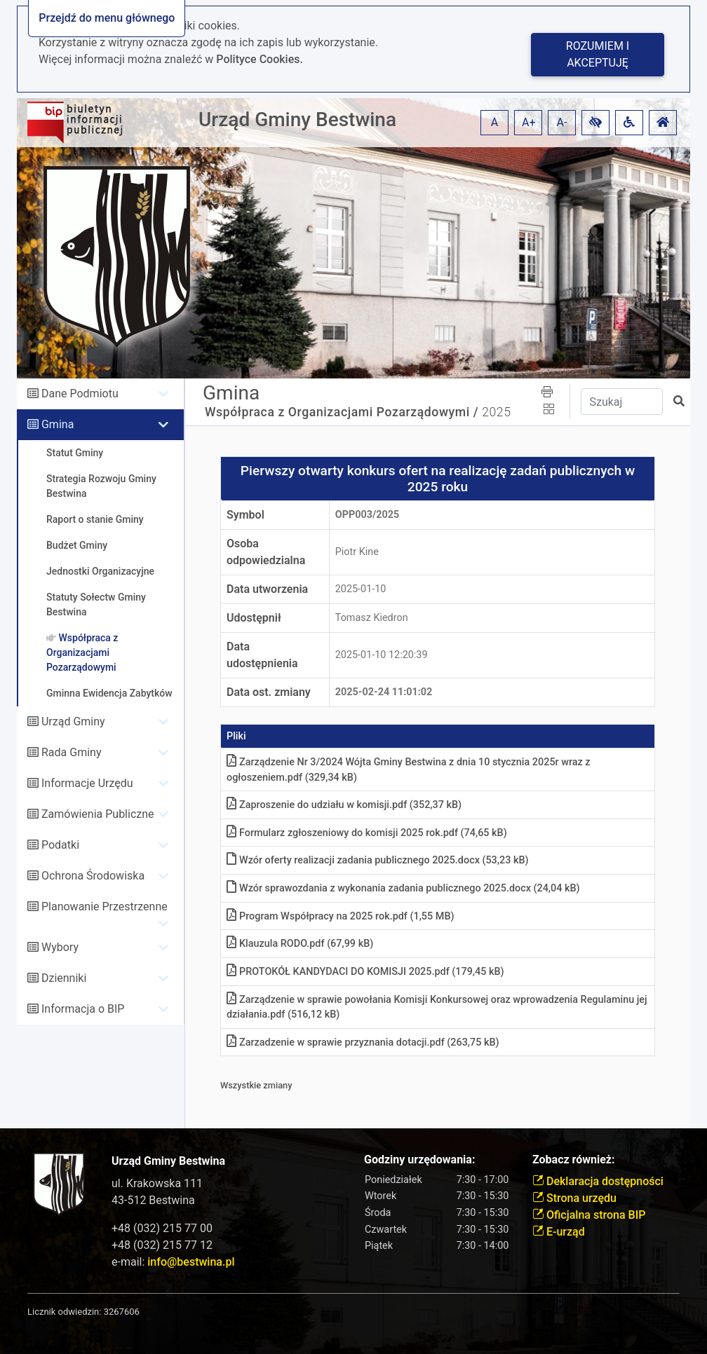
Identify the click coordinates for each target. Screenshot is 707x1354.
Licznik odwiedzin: (64, 1311)
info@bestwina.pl (190, 1261)
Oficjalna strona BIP (588, 1215)
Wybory (60, 947)
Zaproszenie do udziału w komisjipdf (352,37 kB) (344, 805)
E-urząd (558, 1231)
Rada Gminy (71, 752)
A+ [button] (529, 122)
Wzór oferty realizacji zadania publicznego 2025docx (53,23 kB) (378, 860)
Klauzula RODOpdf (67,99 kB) (300, 944)
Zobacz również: (573, 1159)
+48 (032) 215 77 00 (162, 1228)
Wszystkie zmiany (256, 1085)
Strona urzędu (574, 1198)
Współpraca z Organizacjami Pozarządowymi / (341, 412)
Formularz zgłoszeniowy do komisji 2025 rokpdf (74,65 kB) (367, 833)
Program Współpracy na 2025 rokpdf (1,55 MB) (340, 916)
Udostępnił (254, 617)
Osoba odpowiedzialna (266, 552)
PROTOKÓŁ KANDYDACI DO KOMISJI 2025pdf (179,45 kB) (365, 972)
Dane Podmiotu (80, 393)
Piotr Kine (357, 552)
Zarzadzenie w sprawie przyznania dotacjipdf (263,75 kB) (363, 1042)
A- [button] (562, 122)
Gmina (57, 424)
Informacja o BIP (82, 1009)
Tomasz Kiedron (371, 618)
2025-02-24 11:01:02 (384, 692)
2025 (496, 412)
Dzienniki (63, 978)
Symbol (245, 514)
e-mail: (173, 1261)
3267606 (122, 1311)
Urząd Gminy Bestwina (297, 119)
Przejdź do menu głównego (107, 18)
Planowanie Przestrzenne (104, 906)
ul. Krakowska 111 (157, 1183)
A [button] (494, 122)
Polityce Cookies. (259, 59)
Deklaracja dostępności (598, 1181)
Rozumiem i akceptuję (597, 54)
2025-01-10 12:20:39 (381, 655)
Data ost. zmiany (269, 692)
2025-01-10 (360, 589)
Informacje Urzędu (87, 783)
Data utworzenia (267, 589)
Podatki (60, 845)
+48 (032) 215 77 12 (162, 1245)
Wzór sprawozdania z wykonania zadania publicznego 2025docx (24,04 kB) (403, 888)
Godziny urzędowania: (419, 1159)
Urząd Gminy (73, 721)
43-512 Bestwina (153, 1200)
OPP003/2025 (367, 515)
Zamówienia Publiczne (97, 814)
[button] (595, 122)
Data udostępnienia (262, 655)
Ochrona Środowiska (92, 875)
